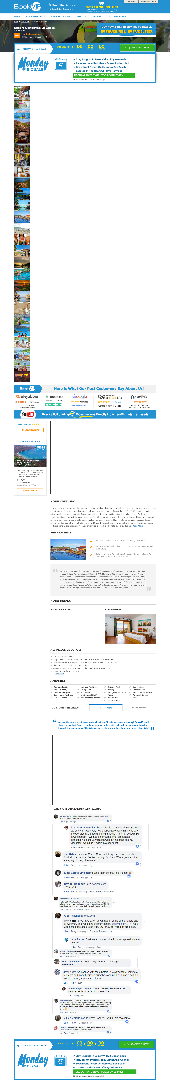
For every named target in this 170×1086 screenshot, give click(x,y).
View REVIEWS (30, 430)
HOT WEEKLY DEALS (35, 16)
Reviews (97, 16)
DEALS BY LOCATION (60, 16)
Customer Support (118, 16)
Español (131, 1)
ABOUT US (81, 16)
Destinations (25, 21)
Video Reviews (106, 708)
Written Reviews (139, 707)
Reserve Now (30, 490)
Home (16, 21)
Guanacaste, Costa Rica (40, 21)
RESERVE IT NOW (137, 48)
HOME (17, 16)
